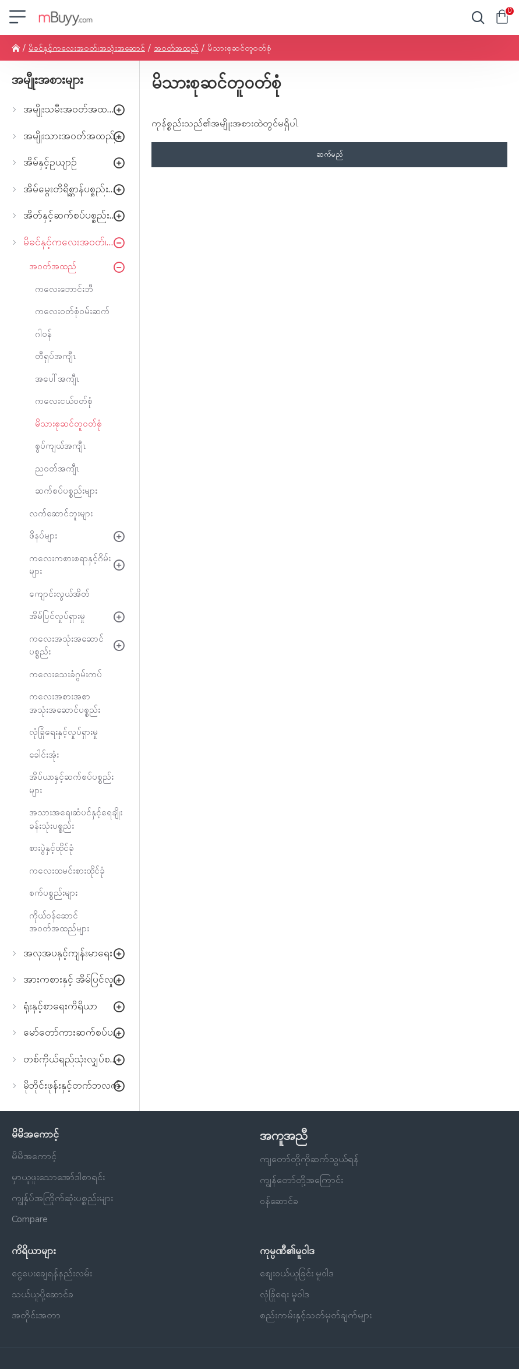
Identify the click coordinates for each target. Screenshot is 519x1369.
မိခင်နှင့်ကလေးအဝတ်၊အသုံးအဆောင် (87, 48)
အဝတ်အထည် (176, 48)
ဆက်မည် (329, 154)
